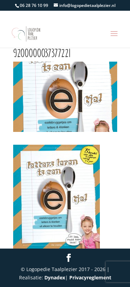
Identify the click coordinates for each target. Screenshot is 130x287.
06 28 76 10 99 (34, 5)
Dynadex (54, 277)
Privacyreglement (90, 277)
